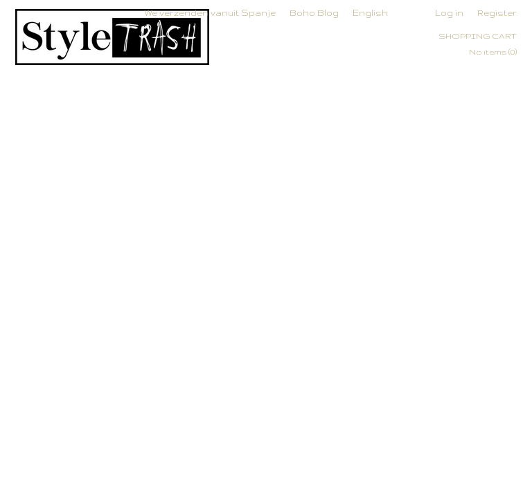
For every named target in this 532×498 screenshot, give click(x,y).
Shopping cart (478, 36)
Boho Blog (314, 12)
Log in (449, 12)
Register (497, 12)
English (370, 12)
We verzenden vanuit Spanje (210, 12)
